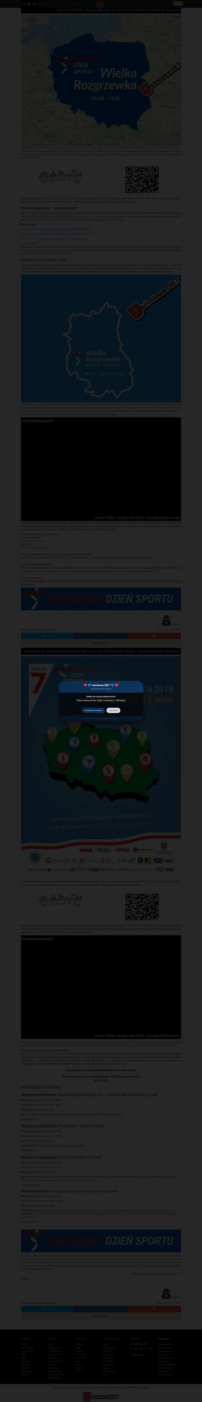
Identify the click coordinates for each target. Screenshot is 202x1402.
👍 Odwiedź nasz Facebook (93, 710)
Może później (113, 710)
